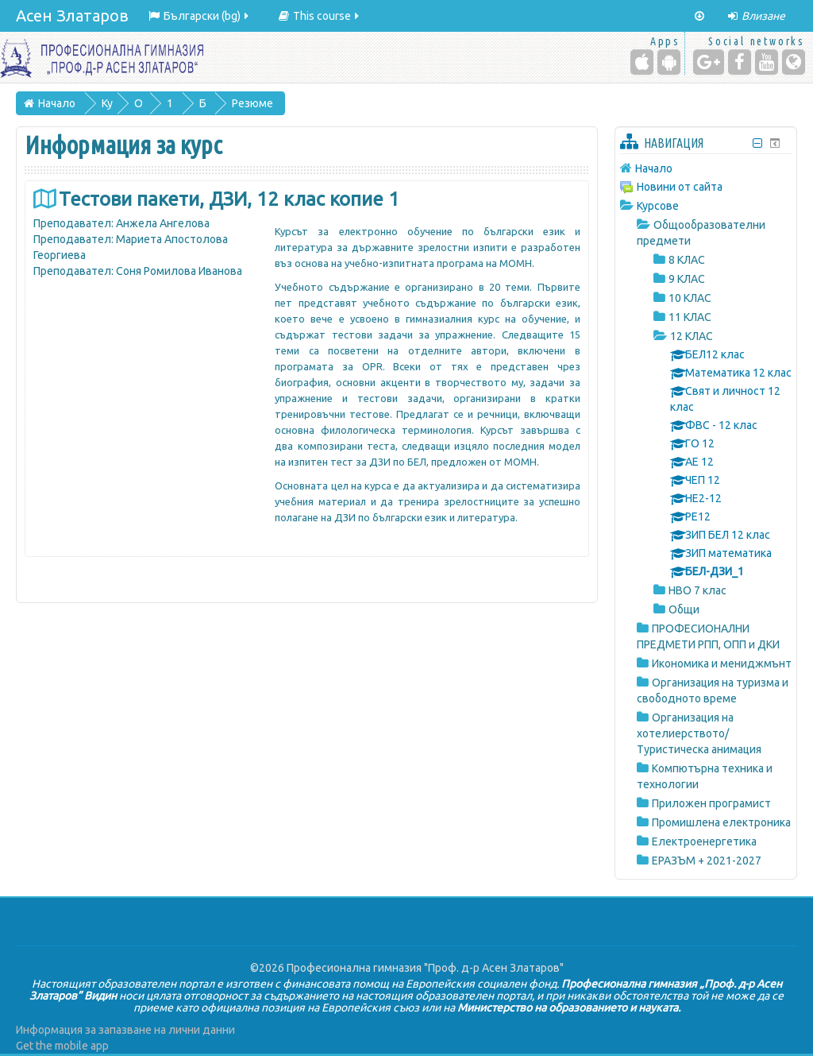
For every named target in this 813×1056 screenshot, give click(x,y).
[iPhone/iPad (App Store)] (641, 62)
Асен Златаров (72, 15)
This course (320, 16)
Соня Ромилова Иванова (179, 271)
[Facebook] (739, 62)
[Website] (793, 62)
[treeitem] (706, 168)
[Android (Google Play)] (668, 62)
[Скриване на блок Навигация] (758, 143)
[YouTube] (766, 62)
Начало (653, 168)
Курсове (658, 205)
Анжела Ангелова (163, 223)
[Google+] (708, 62)
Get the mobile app (62, 1045)
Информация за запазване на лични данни (125, 1029)
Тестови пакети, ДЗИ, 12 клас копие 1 (229, 199)
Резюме (252, 103)
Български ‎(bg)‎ (199, 16)
